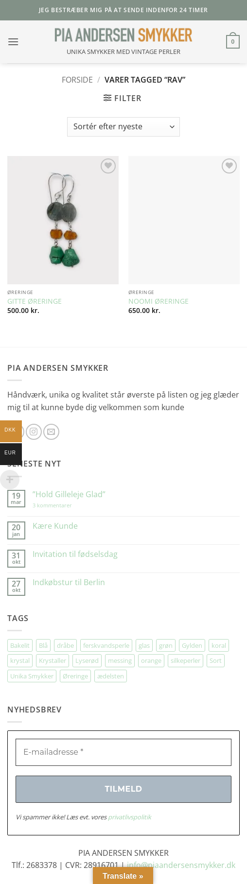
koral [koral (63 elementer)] (219, 645)
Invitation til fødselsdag (75, 554)
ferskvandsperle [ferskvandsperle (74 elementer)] (106, 645)
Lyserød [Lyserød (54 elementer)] (87, 660)
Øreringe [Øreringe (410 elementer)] (75, 676)
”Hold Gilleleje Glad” (69, 494)
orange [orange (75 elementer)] (151, 660)
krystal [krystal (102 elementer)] (20, 660)
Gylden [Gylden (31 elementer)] (192, 645)
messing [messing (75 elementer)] (120, 660)
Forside (77, 79)
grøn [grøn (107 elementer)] (166, 645)
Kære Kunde (55, 526)
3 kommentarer (62, 505)
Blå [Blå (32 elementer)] (43, 645)
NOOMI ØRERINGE (158, 301)
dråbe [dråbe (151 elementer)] (65, 645)
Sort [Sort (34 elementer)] (216, 660)
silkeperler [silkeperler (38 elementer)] (185, 660)
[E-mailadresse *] (123, 752)
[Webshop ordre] (123, 127)
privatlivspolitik (129, 817)
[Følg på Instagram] (34, 432)
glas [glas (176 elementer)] (144, 645)
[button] (13, 41)
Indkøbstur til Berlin (69, 582)
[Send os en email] (51, 432)
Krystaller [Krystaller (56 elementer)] (52, 660)
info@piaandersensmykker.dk (181, 865)
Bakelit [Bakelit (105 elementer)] (20, 645)
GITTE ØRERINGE (34, 301)
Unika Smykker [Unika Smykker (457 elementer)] (31, 676)
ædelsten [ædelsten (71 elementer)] (110, 676)
